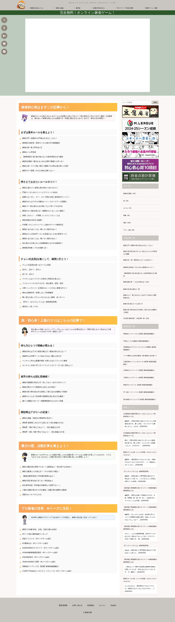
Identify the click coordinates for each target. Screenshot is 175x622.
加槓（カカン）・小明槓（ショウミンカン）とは (41, 215)
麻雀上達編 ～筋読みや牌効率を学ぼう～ (37, 418)
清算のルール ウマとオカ (32, 494)
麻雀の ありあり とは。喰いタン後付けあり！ (39, 229)
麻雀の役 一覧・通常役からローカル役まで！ (138, 260)
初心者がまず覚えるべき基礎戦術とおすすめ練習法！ (42, 243)
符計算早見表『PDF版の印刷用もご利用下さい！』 (41, 485)
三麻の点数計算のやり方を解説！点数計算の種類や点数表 (44, 490)
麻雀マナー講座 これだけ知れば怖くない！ (38, 171)
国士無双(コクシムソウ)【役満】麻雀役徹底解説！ (139, 399)
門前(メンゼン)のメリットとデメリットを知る (39, 192)
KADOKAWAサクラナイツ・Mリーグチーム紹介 (40, 548)
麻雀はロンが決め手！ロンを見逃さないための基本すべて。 (45, 234)
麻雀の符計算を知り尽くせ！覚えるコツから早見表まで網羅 (140, 253)
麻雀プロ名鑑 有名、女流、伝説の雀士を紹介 (39, 529)
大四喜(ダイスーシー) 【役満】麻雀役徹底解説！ (139, 370)
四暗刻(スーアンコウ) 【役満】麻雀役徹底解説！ (41, 566)
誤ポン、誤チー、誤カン (31, 269)
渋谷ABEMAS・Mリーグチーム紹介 (36, 557)
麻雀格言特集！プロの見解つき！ (35, 248)
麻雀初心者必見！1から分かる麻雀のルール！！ (139, 267)
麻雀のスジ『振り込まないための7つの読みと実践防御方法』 (139, 296)
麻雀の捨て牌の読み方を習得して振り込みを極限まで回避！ (45, 392)
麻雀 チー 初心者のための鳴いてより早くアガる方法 (42, 206)
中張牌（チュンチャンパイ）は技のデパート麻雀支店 (42, 225)
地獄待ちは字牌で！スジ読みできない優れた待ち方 (41, 356)
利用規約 (90, 605)
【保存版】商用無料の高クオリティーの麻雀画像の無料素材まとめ (140, 495)
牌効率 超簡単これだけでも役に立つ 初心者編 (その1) (42, 423)
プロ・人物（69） (129, 230)
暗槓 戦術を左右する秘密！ (32, 220)
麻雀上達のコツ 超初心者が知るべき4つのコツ (40, 188)
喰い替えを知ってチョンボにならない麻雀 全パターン (43, 297)
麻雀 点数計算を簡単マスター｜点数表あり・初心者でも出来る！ (47, 467)
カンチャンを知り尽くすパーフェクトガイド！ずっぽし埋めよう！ (47, 365)
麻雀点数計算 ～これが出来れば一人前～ (136, 282)
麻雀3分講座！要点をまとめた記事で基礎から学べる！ (43, 161)
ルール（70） (127, 208)
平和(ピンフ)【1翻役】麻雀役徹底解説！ (136, 341)
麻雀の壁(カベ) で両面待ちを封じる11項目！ (39, 387)
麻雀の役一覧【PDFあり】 (32, 147)
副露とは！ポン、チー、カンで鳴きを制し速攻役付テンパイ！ (46, 197)
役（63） (126, 201)
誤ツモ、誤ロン (28, 274)
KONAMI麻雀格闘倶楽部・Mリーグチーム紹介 (40, 552)
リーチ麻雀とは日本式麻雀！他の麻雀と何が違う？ (140, 356)
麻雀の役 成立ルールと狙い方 (133, 304)
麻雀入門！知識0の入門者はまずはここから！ (39, 138)
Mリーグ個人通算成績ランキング (35, 534)
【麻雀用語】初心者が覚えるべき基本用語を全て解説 (42, 157)
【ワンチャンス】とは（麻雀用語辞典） (140, 477)
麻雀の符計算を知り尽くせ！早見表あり (37, 481)
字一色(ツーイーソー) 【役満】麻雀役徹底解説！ (139, 392)
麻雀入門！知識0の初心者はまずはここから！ (138, 245)
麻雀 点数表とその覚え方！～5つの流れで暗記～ (41, 471)
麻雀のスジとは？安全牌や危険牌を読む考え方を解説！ (43, 396)
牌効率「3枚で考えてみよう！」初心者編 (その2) (41, 427)
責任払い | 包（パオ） (30, 306)
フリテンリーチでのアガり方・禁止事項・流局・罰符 (42, 283)
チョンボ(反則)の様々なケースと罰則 (36, 265)
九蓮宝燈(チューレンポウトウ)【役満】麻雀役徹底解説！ (139, 363)
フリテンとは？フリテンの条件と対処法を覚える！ (41, 279)
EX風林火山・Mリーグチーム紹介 (35, 543)
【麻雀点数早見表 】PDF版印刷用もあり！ (38, 476)
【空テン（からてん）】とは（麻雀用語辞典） (40, 302)
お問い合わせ (77, 605)
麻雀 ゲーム (87, 55)
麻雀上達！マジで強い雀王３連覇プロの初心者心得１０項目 (45, 166)
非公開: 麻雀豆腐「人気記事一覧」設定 (136, 318)
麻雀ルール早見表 (29, 152)
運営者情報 (63, 605)
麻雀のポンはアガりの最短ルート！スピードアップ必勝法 (44, 202)
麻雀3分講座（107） (130, 193)
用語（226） (127, 223)
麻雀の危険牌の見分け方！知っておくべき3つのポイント (44, 382)
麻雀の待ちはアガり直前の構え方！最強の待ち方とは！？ (44, 351)
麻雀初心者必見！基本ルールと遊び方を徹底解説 (41, 143)
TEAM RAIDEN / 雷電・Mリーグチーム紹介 (39, 562)
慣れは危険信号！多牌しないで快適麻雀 (37, 293)
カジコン (102, 605)
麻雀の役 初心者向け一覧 (131, 289)
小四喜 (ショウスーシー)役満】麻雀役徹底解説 (138, 377)
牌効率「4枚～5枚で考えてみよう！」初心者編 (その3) (43, 432)
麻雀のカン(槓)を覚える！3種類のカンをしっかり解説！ (43, 211)
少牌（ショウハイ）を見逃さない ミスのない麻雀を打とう (44, 288)
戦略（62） (127, 215)
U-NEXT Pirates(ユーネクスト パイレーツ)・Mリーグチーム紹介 (46, 571)
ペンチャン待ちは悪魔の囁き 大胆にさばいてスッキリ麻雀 (44, 361)
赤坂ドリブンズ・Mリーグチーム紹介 (36, 539)
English (113, 605)
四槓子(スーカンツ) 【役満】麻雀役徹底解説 (137, 385)
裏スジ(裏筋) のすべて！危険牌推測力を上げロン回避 (42, 401)
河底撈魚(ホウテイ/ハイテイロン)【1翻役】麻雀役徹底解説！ (139, 348)
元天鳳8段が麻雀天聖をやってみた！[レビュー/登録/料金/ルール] (140, 421)
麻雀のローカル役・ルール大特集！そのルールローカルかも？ (140, 459)
